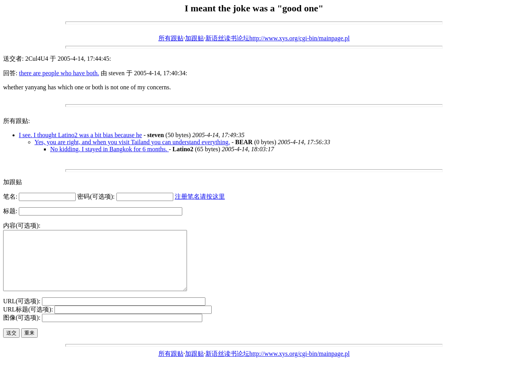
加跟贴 (194, 38)
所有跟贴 (170, 38)
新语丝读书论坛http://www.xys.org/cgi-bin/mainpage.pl (277, 38)
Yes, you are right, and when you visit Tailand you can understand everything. (132, 142)
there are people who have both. (59, 73)
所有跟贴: (16, 121)
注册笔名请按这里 (200, 196)
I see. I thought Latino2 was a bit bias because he (80, 135)
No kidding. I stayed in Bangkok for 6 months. (109, 149)
